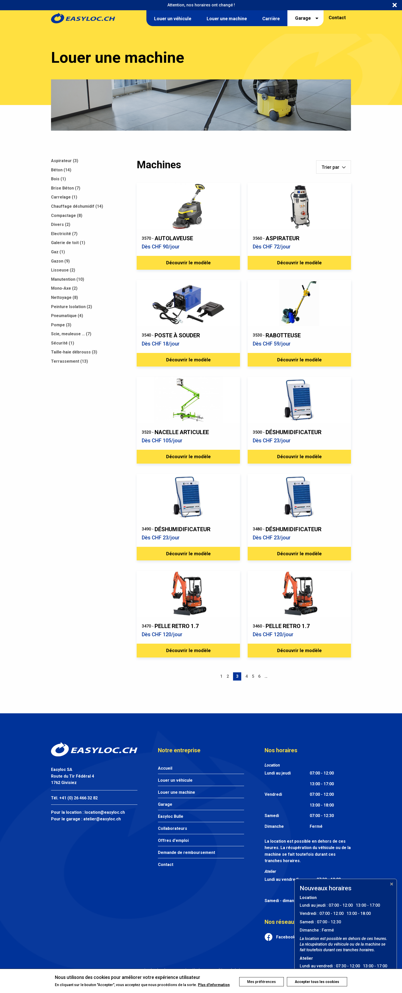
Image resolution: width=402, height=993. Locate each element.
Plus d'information (71, 985)
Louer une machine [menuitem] (227, 18)
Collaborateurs (172, 836)
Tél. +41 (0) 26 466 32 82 (74, 806)
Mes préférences (259, 978)
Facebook (285, 945)
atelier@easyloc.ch (102, 827)
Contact (337, 17)
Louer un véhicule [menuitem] (172, 18)
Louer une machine (176, 800)
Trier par (330, 167)
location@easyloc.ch (105, 820)
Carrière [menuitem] (271, 18)
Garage (165, 812)
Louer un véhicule (175, 788)
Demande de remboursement (186, 861)
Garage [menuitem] (303, 18)
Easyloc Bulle (170, 824)
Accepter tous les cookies (317, 978)
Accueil (165, 776)
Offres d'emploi (173, 848)
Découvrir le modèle (188, 263)
